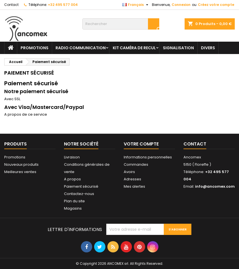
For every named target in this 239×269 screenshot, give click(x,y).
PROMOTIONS (34, 48)
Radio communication (81, 48)
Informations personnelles (148, 157)
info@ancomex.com (215, 186)
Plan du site (74, 201)
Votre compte (141, 144)
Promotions (14, 157)
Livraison (72, 157)
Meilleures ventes (20, 171)
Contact (11, 4)
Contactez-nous (79, 193)
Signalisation (178, 48)
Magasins (73, 208)
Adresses (132, 179)
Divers (208, 48)
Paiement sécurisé (81, 186)
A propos (72, 179)
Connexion (181, 4)
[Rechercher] (120, 24)
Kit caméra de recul (134, 48)
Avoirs (129, 171)
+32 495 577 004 (63, 4)
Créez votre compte (216, 4)
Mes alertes (134, 186)
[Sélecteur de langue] (136, 5)
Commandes (136, 164)
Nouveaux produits (21, 164)
